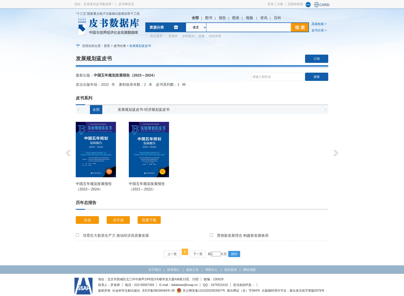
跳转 (234, 254)
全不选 (118, 220)
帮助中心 (211, 270)
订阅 (317, 59)
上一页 (172, 254)
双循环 (173, 36)
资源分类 (156, 27)
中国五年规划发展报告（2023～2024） (125, 75)
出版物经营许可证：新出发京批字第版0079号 (293, 290)
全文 (196, 27)
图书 (208, 18)
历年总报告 (86, 202)
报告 (222, 18)
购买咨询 (230, 270)
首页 (107, 46)
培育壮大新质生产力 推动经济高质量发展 (116, 235)
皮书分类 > (319, 30)
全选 (87, 220)
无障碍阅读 (295, 4)
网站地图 (249, 270)
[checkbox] (77, 235)
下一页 (198, 254)
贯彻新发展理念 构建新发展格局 (242, 235)
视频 (250, 18)
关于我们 (154, 270)
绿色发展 (215, 36)
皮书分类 (120, 46)
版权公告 (192, 270)
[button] (78, 110)
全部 (195, 18)
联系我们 (173, 270)
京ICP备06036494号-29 (158, 290)
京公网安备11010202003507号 (200, 290)
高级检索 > (319, 24)
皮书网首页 (126, 4)
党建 (201, 36)
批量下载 (149, 220)
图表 (235, 18)
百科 (277, 18)
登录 (270, 4)
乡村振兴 (188, 36)
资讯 (263, 18)
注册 (280, 4)
